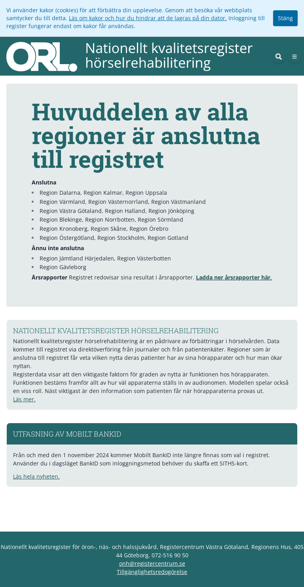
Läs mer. (24, 399)
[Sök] (278, 56)
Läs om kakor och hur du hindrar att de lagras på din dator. (148, 18)
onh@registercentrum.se (152, 563)
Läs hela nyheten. (36, 476)
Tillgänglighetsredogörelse (152, 572)
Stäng (285, 18)
